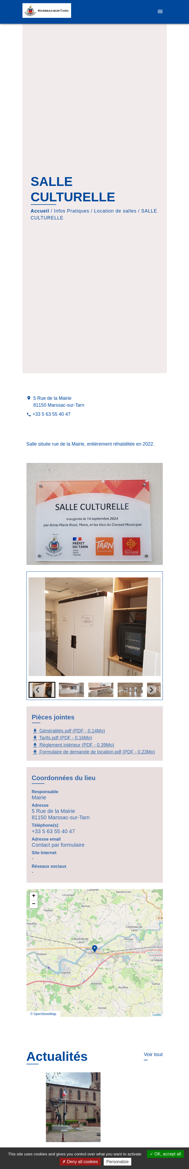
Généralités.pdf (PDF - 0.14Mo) (68, 731)
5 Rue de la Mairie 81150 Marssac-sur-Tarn (58, 402)
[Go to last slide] (38, 689)
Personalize (117, 1161)
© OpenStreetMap (43, 1014)
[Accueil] (46, 12)
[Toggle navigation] (160, 12)
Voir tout (153, 1054)
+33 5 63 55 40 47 (51, 414)
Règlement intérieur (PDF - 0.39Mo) (73, 745)
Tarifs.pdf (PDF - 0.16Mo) (62, 738)
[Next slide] (151, 689)
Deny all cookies (80, 1161)
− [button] (33, 904)
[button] (71, 690)
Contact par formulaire (58, 845)
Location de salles (115, 211)
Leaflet (156, 1014)
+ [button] (33, 896)
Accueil (40, 211)
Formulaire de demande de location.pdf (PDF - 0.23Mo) (93, 752)
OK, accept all (165, 1154)
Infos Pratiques (71, 211)
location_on (92, 946)
